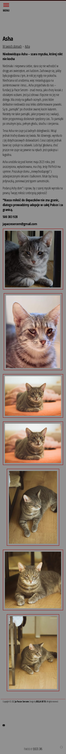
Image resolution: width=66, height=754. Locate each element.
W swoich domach (12, 45)
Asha (27, 45)
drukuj (4, 724)
